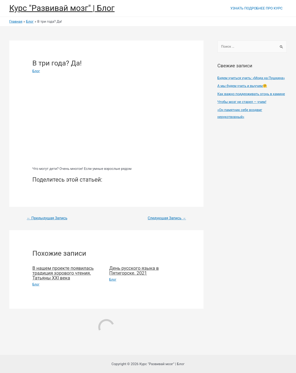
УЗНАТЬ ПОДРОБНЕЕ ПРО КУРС (257, 8)
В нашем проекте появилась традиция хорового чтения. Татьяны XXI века (63, 273)
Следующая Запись (166, 218)
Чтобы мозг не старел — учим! (242, 101)
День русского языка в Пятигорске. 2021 (134, 271)
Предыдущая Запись (47, 218)
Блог (36, 71)
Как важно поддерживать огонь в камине (251, 93)
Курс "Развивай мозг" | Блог (62, 8)
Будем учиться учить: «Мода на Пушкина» (251, 78)
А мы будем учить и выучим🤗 (242, 86)
